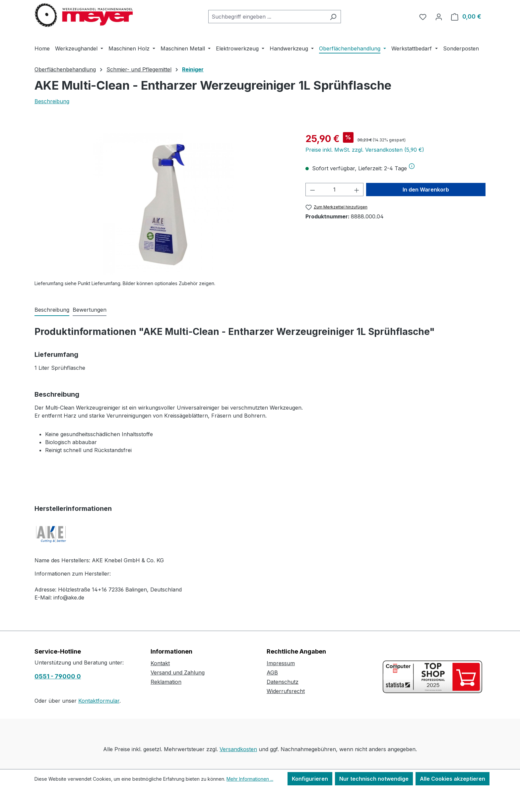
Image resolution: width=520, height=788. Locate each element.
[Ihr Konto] (439, 16)
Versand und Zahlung (178, 672)
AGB (272, 672)
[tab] (51, 310)
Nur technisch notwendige (374, 778)
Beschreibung (51, 101)
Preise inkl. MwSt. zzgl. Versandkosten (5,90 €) (364, 149)
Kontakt (160, 663)
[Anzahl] (334, 189)
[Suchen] (333, 16)
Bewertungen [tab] (89, 309)
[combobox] (267, 16)
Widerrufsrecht (286, 691)
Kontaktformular (98, 700)
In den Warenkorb (426, 189)
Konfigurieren (310, 778)
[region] (163, 203)
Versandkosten (238, 749)
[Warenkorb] (466, 16)
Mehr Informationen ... (250, 779)
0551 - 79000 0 (57, 676)
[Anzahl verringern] (312, 189)
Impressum (281, 663)
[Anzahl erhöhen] (357, 189)
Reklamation (166, 681)
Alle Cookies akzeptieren (452, 778)
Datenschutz (282, 681)
